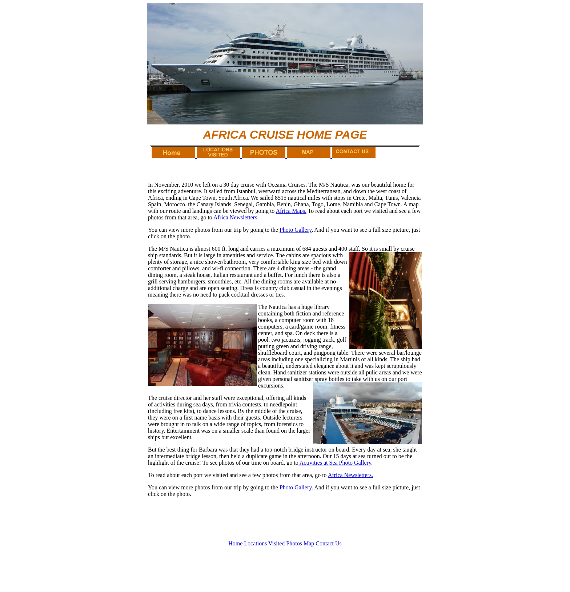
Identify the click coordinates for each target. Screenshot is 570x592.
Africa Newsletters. (235, 217)
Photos (294, 543)
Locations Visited (264, 543)
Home (235, 543)
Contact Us (329, 543)
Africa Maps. (291, 211)
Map (309, 543)
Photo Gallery (296, 230)
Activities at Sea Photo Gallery (334, 463)
